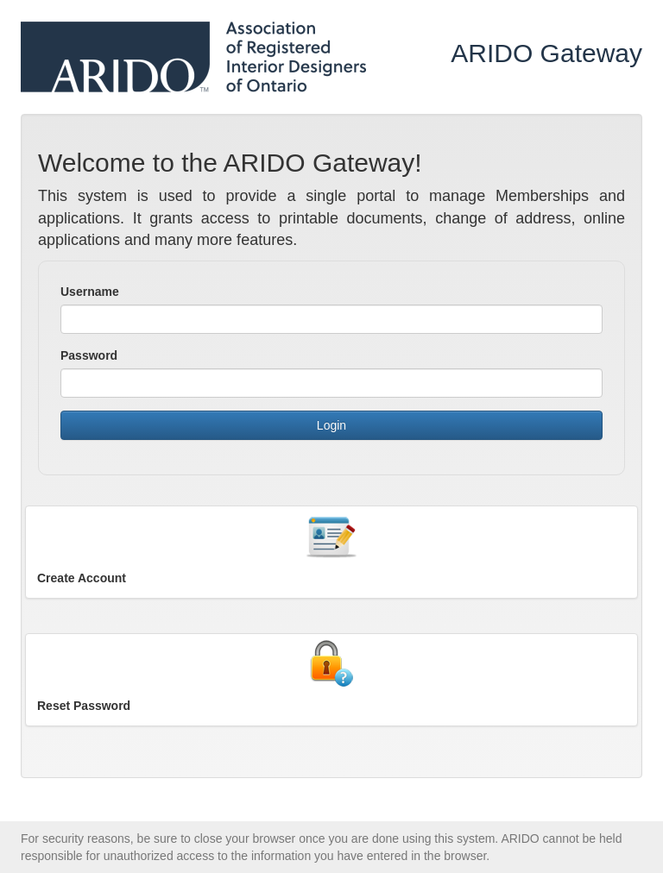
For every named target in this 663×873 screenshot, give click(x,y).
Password (88, 355)
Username (89, 291)
